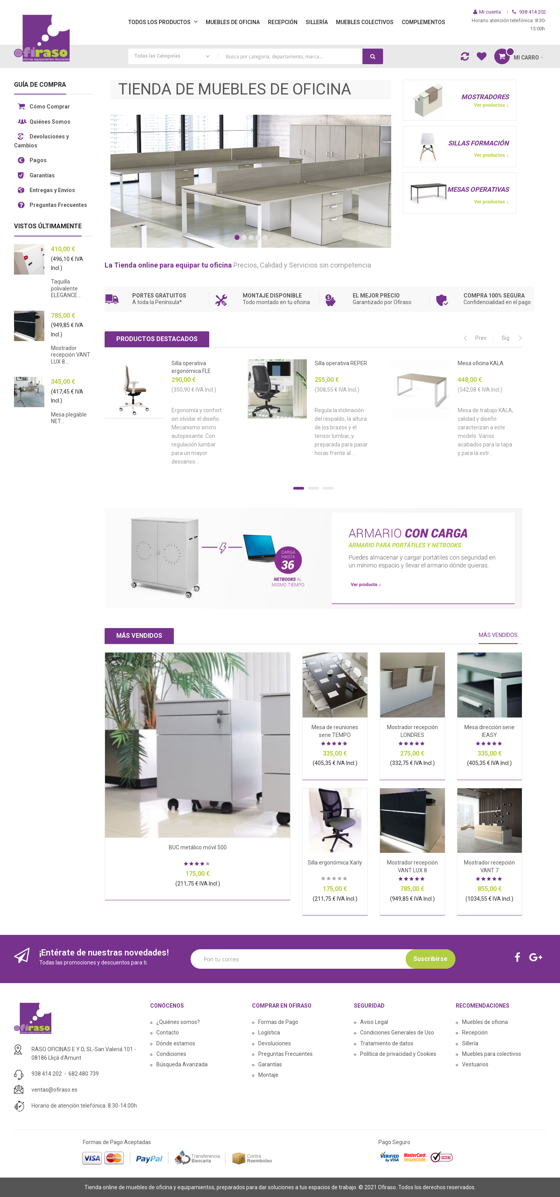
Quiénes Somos (50, 122)
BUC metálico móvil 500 (198, 847)
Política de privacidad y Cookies (398, 1054)
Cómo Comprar (50, 106)
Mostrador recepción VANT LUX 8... (70, 355)
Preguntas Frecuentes (58, 205)
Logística (269, 1032)
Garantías (42, 175)
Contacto (167, 1032)
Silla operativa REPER (341, 363)
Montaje (268, 1075)
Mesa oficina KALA (481, 363)
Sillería (470, 1043)
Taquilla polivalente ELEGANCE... (66, 288)
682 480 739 (83, 1074)
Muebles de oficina (485, 1022)
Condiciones (171, 1054)
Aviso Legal (374, 1022)
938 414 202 (47, 1074)
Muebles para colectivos (491, 1054)
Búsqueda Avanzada (182, 1064)
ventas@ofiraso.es (54, 1090)
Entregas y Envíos (52, 190)
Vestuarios (475, 1064)
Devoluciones (274, 1043)
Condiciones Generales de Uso (397, 1032)
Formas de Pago (278, 1022)
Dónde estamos (175, 1043)
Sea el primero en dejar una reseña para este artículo (334, 879)
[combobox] (255, 56)
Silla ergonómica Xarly (335, 862)
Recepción (475, 1032)
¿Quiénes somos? (178, 1022)
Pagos (38, 160)
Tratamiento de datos (386, 1043)
